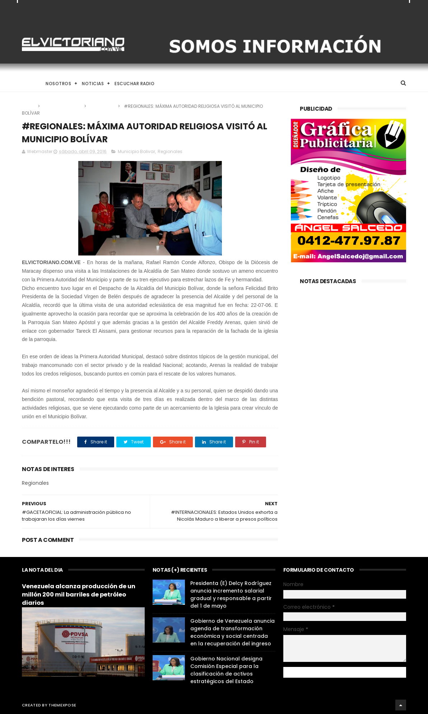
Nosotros (58, 83)
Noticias (93, 83)
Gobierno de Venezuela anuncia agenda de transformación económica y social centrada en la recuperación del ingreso (232, 632)
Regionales (102, 106)
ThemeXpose (62, 705)
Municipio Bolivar (62, 106)
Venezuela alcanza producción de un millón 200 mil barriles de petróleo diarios (78, 594)
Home (28, 83)
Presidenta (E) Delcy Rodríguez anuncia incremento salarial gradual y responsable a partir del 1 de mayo (231, 594)
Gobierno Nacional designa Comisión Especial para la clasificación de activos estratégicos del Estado (226, 670)
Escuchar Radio (134, 83)
